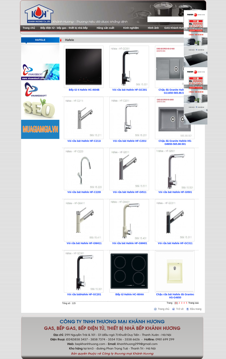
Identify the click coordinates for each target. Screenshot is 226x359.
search (191, 19)
